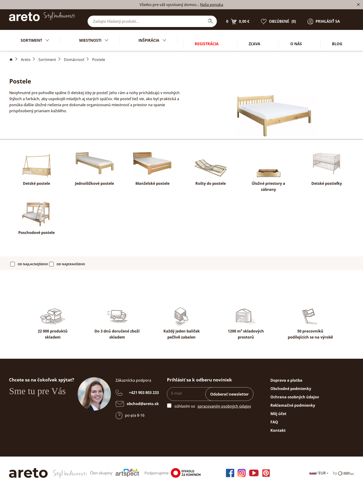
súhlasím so (184, 402)
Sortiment (47, 56)
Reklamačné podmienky (292, 401)
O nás (296, 36)
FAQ (274, 418)
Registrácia (207, 36)
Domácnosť (74, 56)
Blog (337, 36)
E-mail (176, 389)
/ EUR (319, 469)
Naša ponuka (211, 4)
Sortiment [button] (35, 37)
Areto (26, 56)
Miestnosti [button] (93, 37)
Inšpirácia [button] (152, 37)
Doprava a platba (286, 376)
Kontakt (278, 426)
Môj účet (278, 410)
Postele (98, 56)
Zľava (254, 36)
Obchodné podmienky (290, 385)
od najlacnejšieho (33, 261)
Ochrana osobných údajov (294, 393)
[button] (323, 18)
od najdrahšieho (70, 261)
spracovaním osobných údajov (224, 402)
